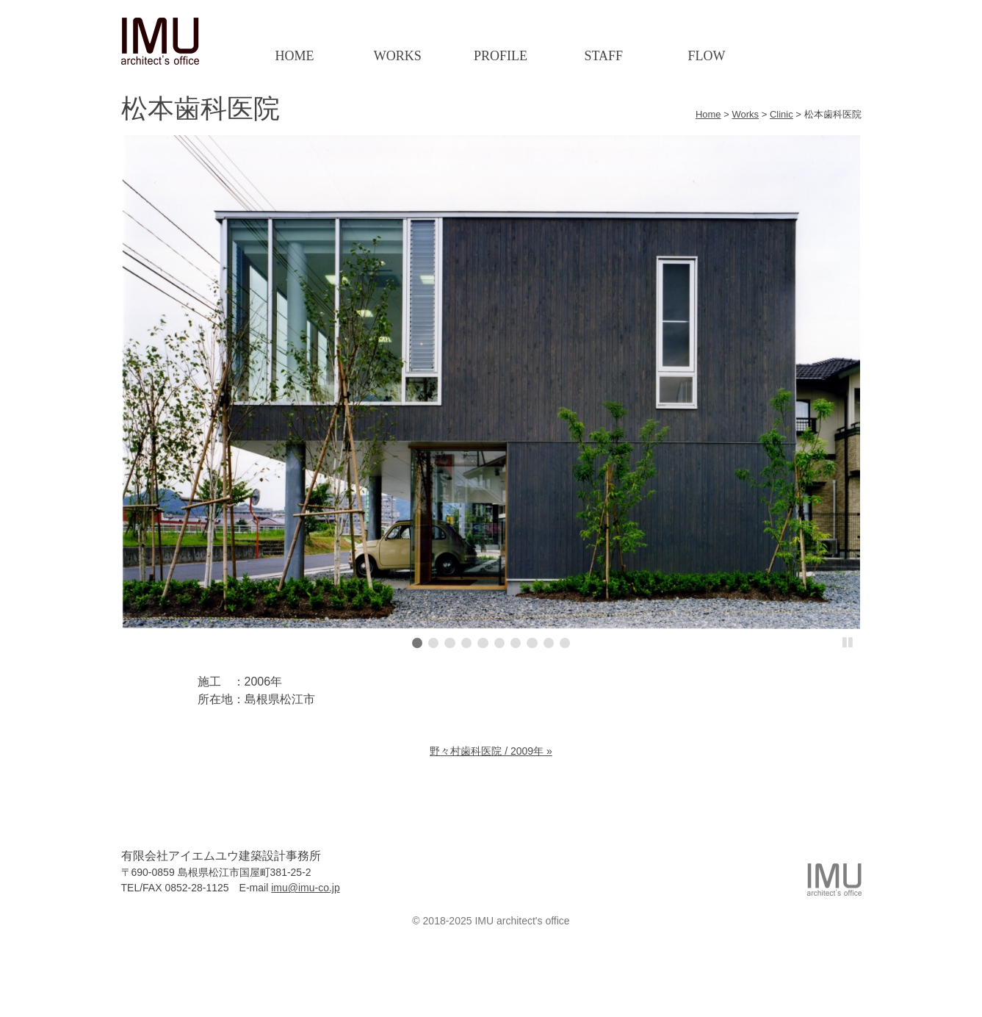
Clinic (781, 114)
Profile (500, 55)
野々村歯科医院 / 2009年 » (491, 751)
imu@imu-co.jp (305, 888)
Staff (603, 55)
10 (565, 643)
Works (398, 55)
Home (294, 55)
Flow (707, 55)
